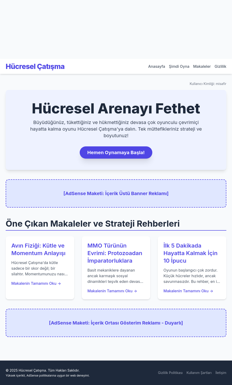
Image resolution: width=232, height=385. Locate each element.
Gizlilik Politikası (170, 373)
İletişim (220, 373)
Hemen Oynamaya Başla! (116, 152)
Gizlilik (220, 66)
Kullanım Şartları (199, 373)
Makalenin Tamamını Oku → (36, 283)
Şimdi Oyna (179, 66)
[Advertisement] (35, 29)
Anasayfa (156, 66)
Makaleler (202, 66)
